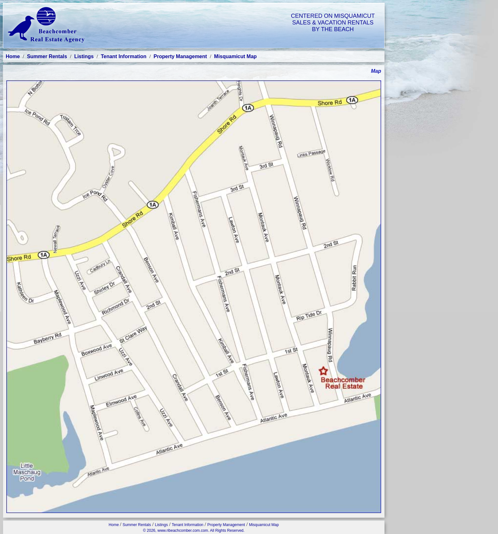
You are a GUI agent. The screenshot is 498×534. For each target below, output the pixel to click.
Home (13, 56)
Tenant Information (123, 56)
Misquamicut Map (235, 56)
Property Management (180, 56)
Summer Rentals (47, 56)
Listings (84, 56)
